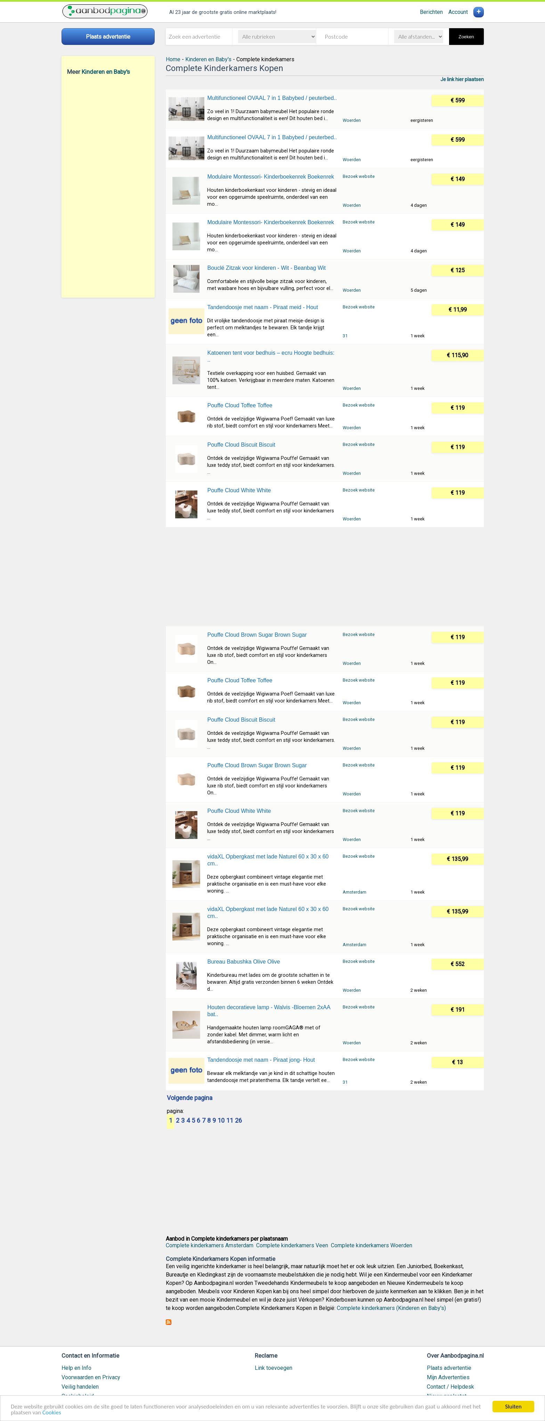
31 (345, 335)
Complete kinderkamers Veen (292, 1245)
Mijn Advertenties (448, 1377)
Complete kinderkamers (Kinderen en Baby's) (391, 1308)
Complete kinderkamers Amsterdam (209, 1245)
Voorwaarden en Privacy (91, 1377)
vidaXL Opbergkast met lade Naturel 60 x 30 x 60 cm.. (267, 860)
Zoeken (466, 36)
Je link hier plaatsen (462, 79)
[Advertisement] (108, 186)
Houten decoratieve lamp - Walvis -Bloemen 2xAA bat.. (268, 1010)
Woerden (352, 120)
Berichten (431, 12)
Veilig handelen (80, 1386)
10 (221, 1121)
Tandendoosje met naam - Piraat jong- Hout (261, 1060)
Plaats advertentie (449, 1368)
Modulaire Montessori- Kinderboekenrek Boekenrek (270, 177)
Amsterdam (354, 892)
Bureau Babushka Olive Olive (243, 962)
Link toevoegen (273, 1368)
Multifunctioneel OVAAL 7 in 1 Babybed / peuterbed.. (272, 98)
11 (229, 1121)
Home (173, 59)
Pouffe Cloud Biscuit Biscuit (241, 445)
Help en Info (76, 1368)
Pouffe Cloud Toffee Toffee (239, 405)
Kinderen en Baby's (106, 71)
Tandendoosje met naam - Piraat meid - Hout (262, 307)
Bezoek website (359, 176)
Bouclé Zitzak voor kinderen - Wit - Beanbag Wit (266, 268)
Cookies (51, 1412)
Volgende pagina (189, 1098)
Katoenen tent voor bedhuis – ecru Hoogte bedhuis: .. (270, 356)
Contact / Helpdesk (450, 1386)
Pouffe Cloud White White (239, 490)
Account (458, 12)
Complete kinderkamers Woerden (371, 1245)
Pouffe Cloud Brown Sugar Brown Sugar (257, 635)
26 (238, 1121)
